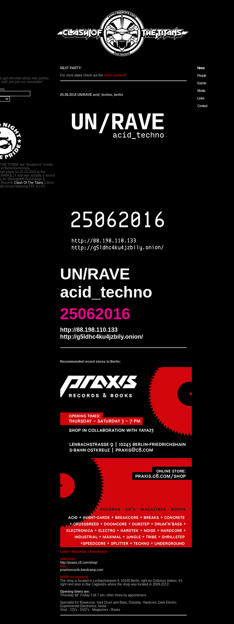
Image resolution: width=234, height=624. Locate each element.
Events (201, 83)
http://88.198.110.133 (89, 329)
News (201, 68)
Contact (202, 106)
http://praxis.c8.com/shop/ (79, 562)
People (201, 75)
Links (200, 98)
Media (201, 91)
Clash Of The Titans (28, 182)
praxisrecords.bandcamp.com (81, 570)
